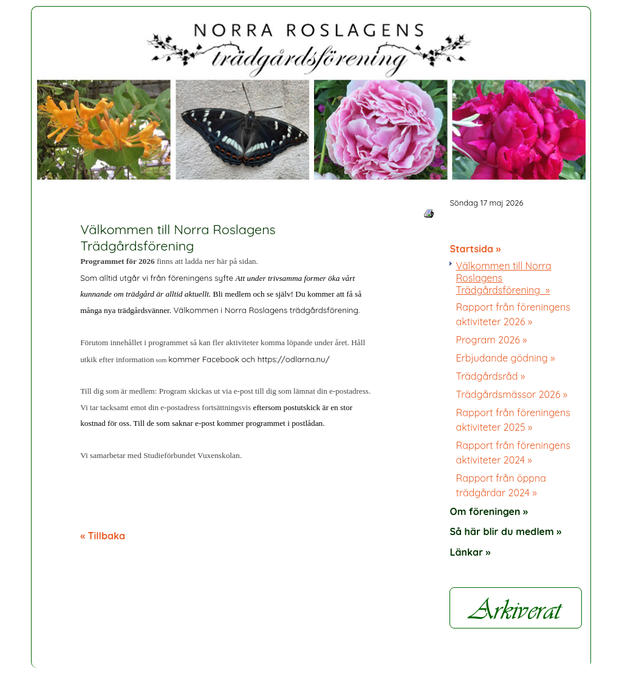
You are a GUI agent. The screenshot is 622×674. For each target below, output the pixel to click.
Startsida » (475, 249)
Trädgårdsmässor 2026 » (511, 394)
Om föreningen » (488, 511)
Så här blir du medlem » (505, 531)
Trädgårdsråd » (490, 376)
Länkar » (469, 552)
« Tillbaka (102, 536)
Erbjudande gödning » (505, 358)
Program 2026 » (491, 340)
